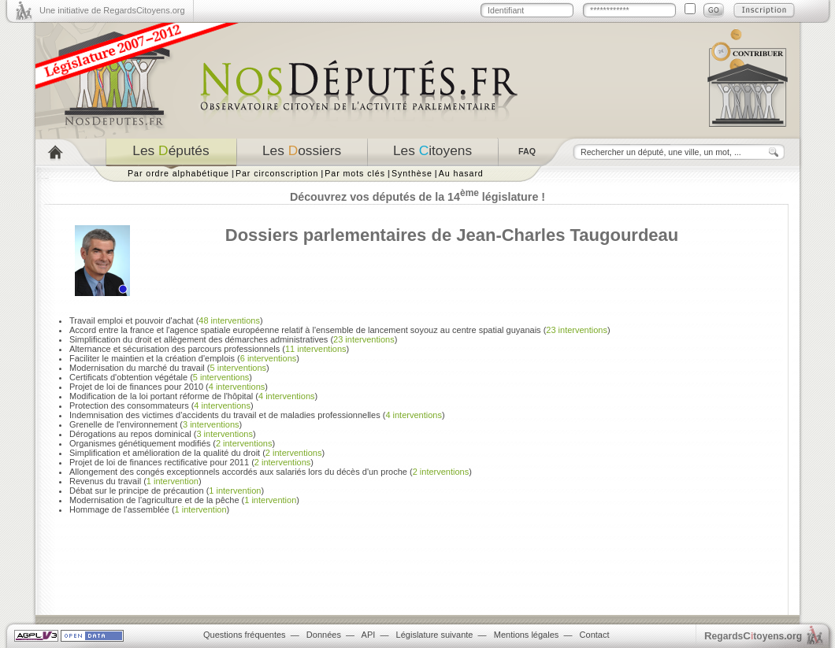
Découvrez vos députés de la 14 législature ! (417, 197)
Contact (595, 634)
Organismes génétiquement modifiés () (172, 443)
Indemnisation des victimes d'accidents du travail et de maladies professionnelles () (257, 415)
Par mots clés (355, 173)
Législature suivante (434, 634)
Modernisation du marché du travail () (169, 367)
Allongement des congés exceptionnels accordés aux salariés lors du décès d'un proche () (270, 471)
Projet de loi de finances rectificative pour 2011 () (191, 462)
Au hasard (461, 173)
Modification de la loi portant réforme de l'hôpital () (193, 396)
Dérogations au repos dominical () (162, 434)
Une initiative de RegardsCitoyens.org (112, 10)
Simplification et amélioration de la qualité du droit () (197, 452)
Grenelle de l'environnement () (155, 424)
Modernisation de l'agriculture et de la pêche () (184, 500)
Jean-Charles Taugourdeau (567, 235)
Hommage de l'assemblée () (149, 509)
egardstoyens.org (753, 636)
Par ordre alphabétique (178, 173)
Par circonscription (277, 173)
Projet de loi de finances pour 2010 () (168, 386)
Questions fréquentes (244, 634)
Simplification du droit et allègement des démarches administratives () (233, 339)
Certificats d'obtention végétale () (160, 377)
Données (323, 634)
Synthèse (412, 173)
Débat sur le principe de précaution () (166, 490)
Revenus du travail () (135, 481)
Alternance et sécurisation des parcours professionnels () (209, 349)
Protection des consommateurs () (161, 405)
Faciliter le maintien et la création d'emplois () (184, 358)
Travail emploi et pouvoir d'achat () (166, 320)
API (369, 634)
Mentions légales (526, 634)
